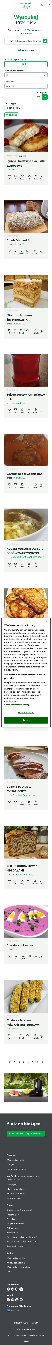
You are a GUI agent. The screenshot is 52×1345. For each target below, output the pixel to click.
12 (26, 75)
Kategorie (11, 1164)
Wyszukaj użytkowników (18, 1267)
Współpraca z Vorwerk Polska (21, 1241)
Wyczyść (11, 114)
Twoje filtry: (10, 103)
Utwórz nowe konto (16, 1189)
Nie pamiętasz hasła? (17, 1193)
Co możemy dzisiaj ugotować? (22, 1237)
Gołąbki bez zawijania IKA (24, 474)
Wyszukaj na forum (16, 1262)
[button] (3, 5)
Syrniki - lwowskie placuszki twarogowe (26, 163)
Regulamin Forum (15, 1246)
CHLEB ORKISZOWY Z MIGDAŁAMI (22, 868)
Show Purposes (26, 712)
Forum (10, 1205)
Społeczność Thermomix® (19, 1210)
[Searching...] (28, 41)
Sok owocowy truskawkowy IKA (26, 397)
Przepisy (11, 1155)
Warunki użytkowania (26, 1329)
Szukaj (10, 1253)
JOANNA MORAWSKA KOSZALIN (28, 557)
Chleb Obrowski (18, 240)
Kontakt (34, 1323)
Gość (15, 169)
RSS (8, 1271)
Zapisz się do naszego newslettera (25, 1133)
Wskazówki (12, 1232)
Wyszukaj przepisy (16, 1160)
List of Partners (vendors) (16, 704)
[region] (26, 672)
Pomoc (26, 1342)
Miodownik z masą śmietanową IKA (19, 317)
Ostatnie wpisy (14, 1198)
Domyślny (26, 85)
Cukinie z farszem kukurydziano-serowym (23, 1022)
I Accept (26, 720)
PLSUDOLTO (18, 244)
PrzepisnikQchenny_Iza (23, 795)
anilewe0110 (18, 323)
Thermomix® (13, 1214)
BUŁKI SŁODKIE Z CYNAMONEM (19, 789)
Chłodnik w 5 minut (20, 945)
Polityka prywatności (17, 1335)
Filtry (26, 64)
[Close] (47, 621)
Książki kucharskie (16, 1223)
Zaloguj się (12, 1184)
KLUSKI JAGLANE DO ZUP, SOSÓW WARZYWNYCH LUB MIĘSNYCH (25, 551)
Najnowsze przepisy (16, 1169)
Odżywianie (12, 1228)
